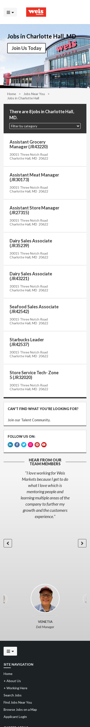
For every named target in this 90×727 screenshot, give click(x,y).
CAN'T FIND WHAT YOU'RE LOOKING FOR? (42, 408)
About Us (12, 680)
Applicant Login (15, 715)
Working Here (15, 687)
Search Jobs (13, 694)
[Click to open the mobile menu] (10, 12)
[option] (45, 493)
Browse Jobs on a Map (20, 708)
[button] (45, 126)
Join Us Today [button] (27, 48)
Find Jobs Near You (18, 701)
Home (11, 94)
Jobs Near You (34, 94)
